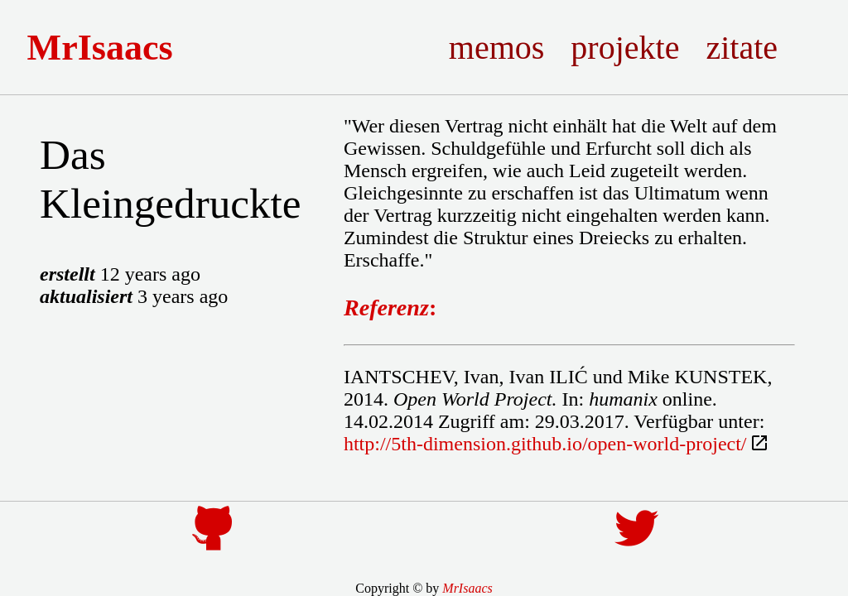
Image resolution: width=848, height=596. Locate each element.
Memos (509, 47)
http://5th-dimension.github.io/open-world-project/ (545, 443)
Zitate (755, 47)
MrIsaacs (113, 47)
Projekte (638, 47)
